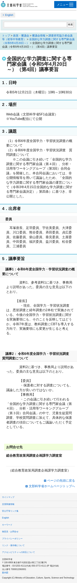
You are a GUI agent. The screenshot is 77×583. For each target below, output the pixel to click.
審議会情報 (38, 35)
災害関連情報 (8, 504)
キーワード (7, 525)
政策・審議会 (21, 35)
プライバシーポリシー (12, 538)
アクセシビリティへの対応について (18, 552)
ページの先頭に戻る (61, 480)
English (9, 15)
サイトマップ (8, 497)
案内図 (5, 572)
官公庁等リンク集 (10, 511)
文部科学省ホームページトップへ (52, 486)
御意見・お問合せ (10, 531)
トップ (6, 35)
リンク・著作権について (13, 545)
